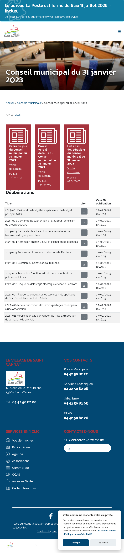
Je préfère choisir (107, 530)
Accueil (10, 102)
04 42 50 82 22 (76, 374)
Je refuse (103, 542)
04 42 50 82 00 (24, 402)
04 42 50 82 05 (76, 403)
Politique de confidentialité (78, 534)
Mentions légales (47, 531)
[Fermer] (111, 4)
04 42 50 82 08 (76, 389)
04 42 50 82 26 (76, 418)
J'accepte (75, 542)
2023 (18, 114)
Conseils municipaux (29, 102)
